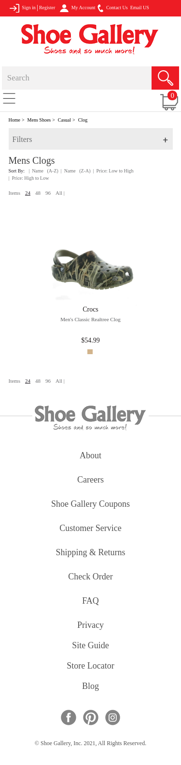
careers (90, 480)
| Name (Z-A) (76, 170)
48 (38, 193)
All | (60, 193)
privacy (90, 626)
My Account (77, 8)
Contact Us (112, 8)
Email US (139, 7)
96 (48, 193)
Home (14, 120)
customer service (90, 529)
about (90, 456)
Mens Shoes (39, 120)
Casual (64, 120)
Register (47, 7)
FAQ (90, 601)
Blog (90, 687)
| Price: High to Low (29, 178)
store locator (90, 666)
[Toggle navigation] (9, 98)
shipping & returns (90, 553)
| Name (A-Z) (43, 170)
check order (90, 577)
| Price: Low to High (113, 170)
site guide (90, 646)
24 (27, 193)
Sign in (22, 8)
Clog (82, 120)
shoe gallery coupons (90, 504)
